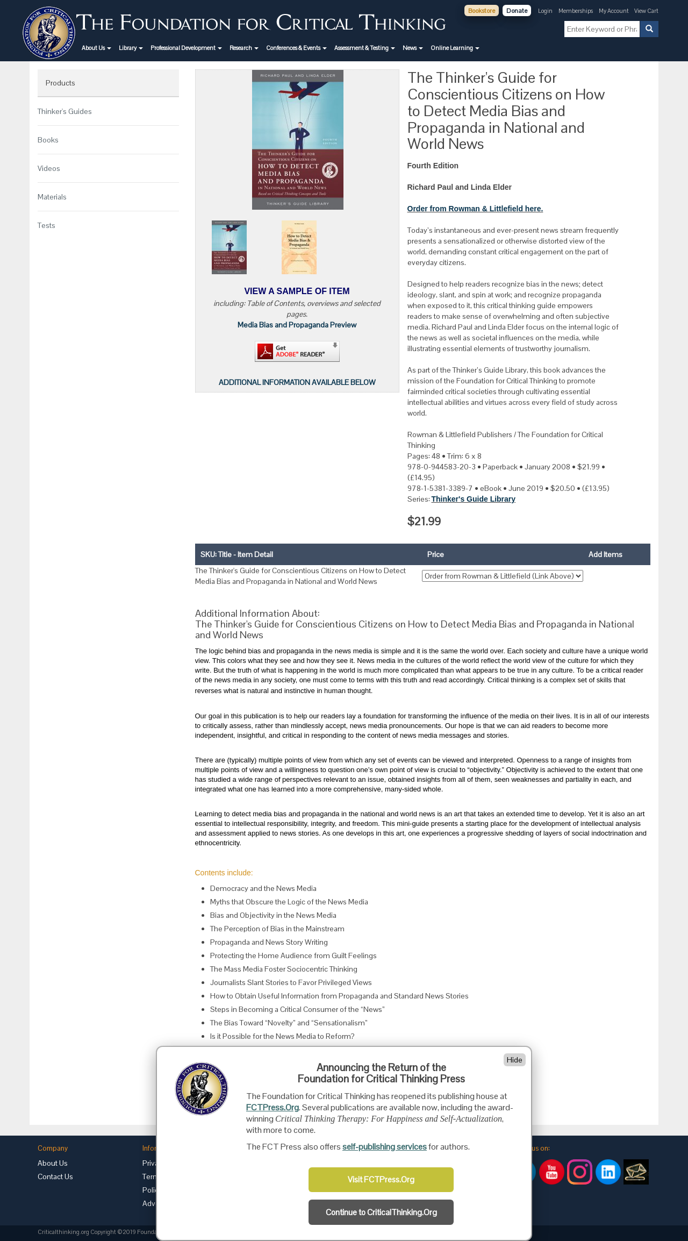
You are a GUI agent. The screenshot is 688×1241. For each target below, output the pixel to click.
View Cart (646, 11)
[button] (96, 48)
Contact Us (55, 1176)
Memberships (575, 11)
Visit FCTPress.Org (381, 1179)
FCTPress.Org (272, 1107)
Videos (49, 168)
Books (48, 140)
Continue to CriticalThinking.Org (381, 1212)
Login (545, 11)
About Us (53, 1163)
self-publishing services (384, 1146)
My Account (614, 11)
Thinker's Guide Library (474, 499)
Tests (46, 225)
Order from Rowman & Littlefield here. (475, 208)
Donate (516, 10)
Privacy (154, 1163)
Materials (52, 197)
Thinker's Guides (65, 111)
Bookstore (481, 10)
